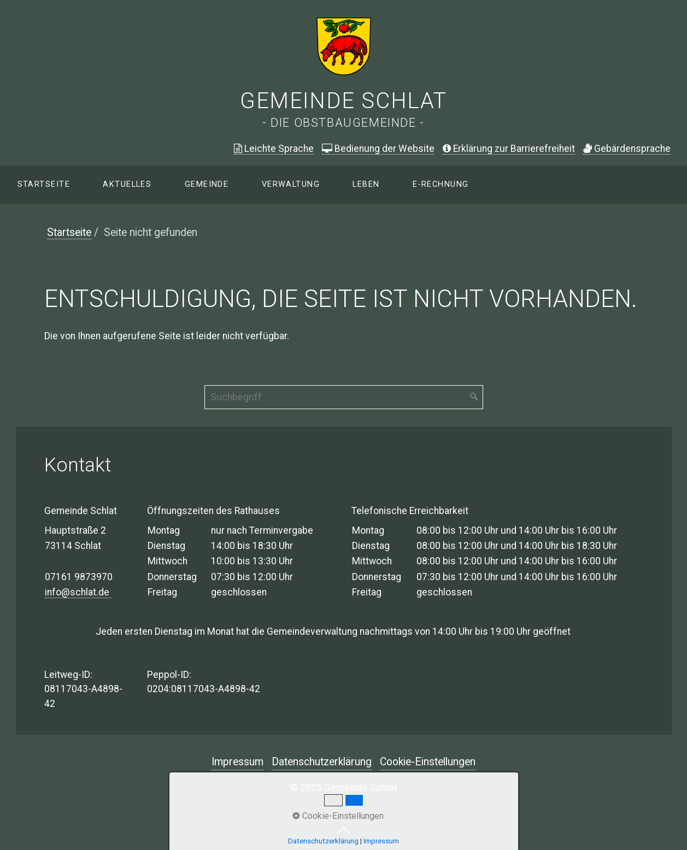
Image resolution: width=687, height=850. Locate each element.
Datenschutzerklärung (322, 761)
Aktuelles (127, 184)
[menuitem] (43, 185)
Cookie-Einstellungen (427, 761)
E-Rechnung (440, 184)
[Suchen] (474, 397)
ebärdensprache (627, 148)
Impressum (237, 761)
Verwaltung (291, 184)
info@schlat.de (78, 592)
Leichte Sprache (274, 148)
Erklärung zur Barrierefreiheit (509, 148)
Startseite (43, 184)
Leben (366, 184)
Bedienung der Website (378, 148)
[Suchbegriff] (343, 397)
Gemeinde (207, 184)
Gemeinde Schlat (343, 101)
